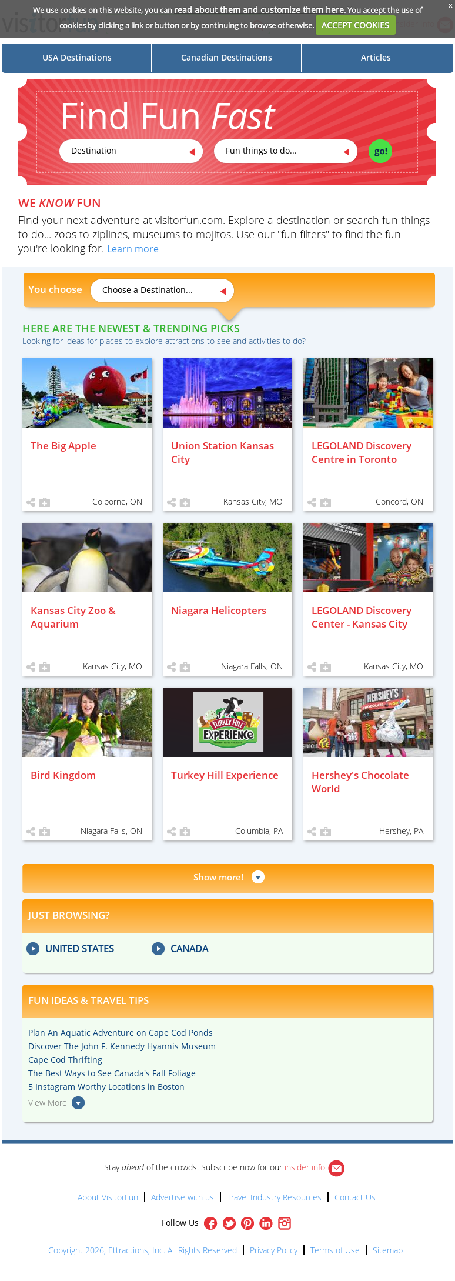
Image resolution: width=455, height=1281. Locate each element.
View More (47, 1102)
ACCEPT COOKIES (355, 25)
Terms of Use (335, 1250)
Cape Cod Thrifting (65, 1059)
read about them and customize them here (259, 9)
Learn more (133, 248)
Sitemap (388, 1250)
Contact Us (355, 1197)
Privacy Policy (273, 1250)
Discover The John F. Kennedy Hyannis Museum (122, 1046)
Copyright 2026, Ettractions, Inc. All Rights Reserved (142, 1250)
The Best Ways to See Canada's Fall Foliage (112, 1073)
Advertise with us (182, 1197)
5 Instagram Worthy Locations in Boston (106, 1086)
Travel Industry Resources (274, 1197)
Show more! (218, 877)
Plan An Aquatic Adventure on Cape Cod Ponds (120, 1032)
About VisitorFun (108, 1197)
